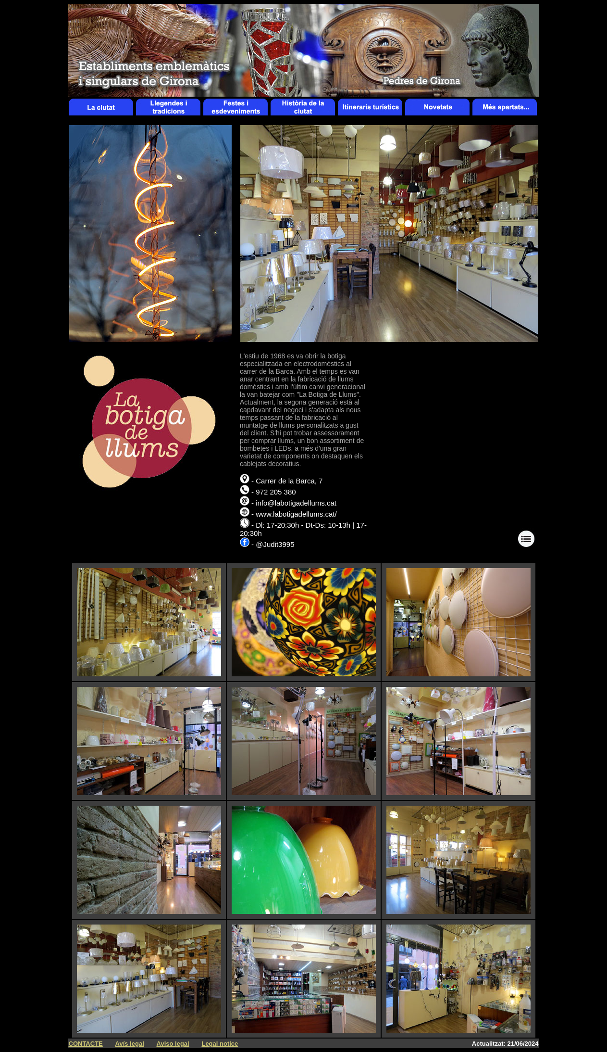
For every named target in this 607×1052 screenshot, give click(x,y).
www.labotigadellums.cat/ (296, 514)
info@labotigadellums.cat (296, 503)
